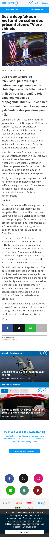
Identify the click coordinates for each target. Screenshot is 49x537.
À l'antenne (37, 9)
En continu (12, 9)
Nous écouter (42, 3)
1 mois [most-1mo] (24, 391)
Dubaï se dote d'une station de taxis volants (23, 373)
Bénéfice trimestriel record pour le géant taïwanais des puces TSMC (22, 411)
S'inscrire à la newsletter (24, 451)
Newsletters (10, 490)
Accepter (24, 532)
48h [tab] (4, 391)
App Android (37, 490)
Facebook (9, 478)
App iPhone (24, 490)
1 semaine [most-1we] (14, 391)
